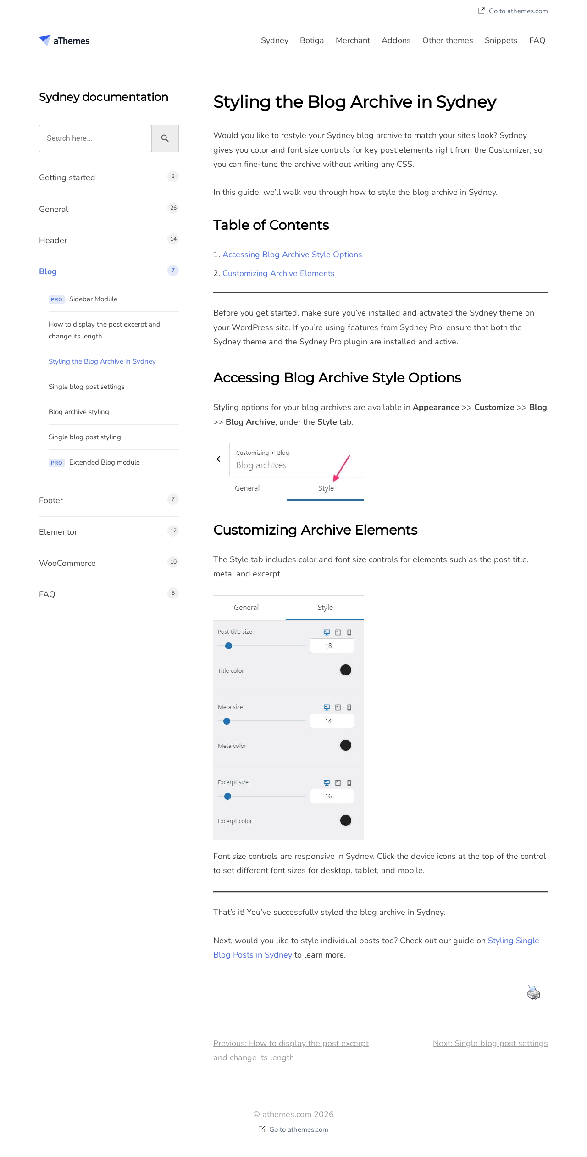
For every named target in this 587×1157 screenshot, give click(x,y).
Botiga (312, 40)
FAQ (537, 40)
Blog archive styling (79, 411)
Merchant (353, 40)
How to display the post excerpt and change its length (105, 330)
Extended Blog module (94, 462)
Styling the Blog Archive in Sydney (102, 361)
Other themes (447, 40)
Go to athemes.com (513, 11)
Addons (396, 40)
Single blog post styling (85, 437)
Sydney (274, 40)
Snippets (501, 40)
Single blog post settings (87, 386)
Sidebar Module (83, 299)
